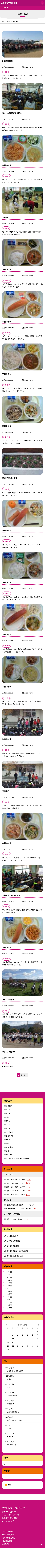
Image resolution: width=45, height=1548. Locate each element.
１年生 (8, 1110)
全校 (7, 1151)
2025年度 (8, 1274)
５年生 (8, 1124)
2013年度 (8, 1308)
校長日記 (9, 1106)
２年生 (8, 1113)
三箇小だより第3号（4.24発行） (18, 1187)
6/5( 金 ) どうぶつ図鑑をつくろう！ (14, 1256)
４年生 (8, 1121)
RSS (9, 1485)
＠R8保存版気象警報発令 (20, 1205)
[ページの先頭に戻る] (42, 1545)
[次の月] (38, 1325)
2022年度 (8, 1283)
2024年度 (8, 1277)
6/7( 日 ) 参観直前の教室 (11, 1241)
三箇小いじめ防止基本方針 (17, 1219)
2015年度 (8, 1302)
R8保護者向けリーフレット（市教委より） (21, 1208)
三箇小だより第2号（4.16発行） (18, 1191)
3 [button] (24, 1075)
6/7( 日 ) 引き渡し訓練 (10, 1236)
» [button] (27, 1075)
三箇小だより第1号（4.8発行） (18, 1194)
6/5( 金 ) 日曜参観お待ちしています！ (15, 1251)
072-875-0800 (12, 1514)
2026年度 (8, 1272)
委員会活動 (10, 1136)
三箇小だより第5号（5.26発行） (18, 1179)
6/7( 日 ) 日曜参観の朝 (11, 1246)
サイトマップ (9, 1521)
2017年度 (8, 1297)
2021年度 (8, 1285)
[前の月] (6, 1325)
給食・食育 (9, 1147)
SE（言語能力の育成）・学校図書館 (17, 1158)
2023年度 (8, 1280)
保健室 (8, 1139)
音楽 (7, 1143)
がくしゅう (9, 1154)
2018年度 (8, 1294)
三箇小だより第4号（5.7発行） (18, 1183)
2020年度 (8, 1288)
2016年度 (8, 1299)
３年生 (8, 1117)
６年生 (8, 1128)
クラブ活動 (9, 1132)
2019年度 (8, 1291)
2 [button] (21, 1075)
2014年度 (8, 1305)
